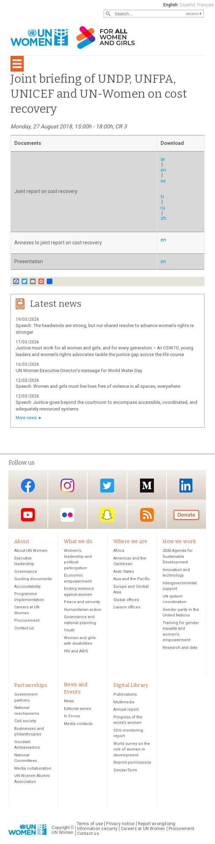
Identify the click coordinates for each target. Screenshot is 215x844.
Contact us (24, 628)
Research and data (180, 648)
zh (163, 218)
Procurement (26, 621)
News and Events (75, 688)
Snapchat (107, 515)
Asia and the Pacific (131, 579)
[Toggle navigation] (17, 64)
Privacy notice (120, 824)
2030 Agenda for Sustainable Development (178, 557)
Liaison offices (126, 607)
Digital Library (130, 686)
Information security (97, 829)
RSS (147, 515)
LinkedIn (186, 485)
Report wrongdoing (157, 824)
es (163, 181)
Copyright (60, 828)
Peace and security (82, 602)
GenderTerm (125, 771)
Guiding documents (33, 579)
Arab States (123, 572)
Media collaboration (32, 769)
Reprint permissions (132, 763)
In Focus (72, 717)
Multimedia (123, 703)
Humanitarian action (82, 610)
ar (163, 159)
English (170, 4)
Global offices (126, 600)
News (69, 701)
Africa (118, 551)
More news (26, 417)
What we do (78, 542)
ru (163, 207)
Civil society (25, 721)
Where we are (130, 542)
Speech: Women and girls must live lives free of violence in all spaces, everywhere (98, 386)
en (163, 170)
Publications (125, 695)
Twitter (107, 485)
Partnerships (30, 686)
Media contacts (78, 724)
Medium (147, 485)
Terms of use (90, 824)
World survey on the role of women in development (131, 750)
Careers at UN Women (143, 829)
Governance (25, 572)
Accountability (27, 587)
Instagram (67, 485)
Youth (69, 630)
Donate (186, 515)
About (21, 542)
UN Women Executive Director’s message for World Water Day (79, 370)
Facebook (28, 485)
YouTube (28, 515)
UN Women (62, 833)
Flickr (67, 515)
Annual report (126, 710)
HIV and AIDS (76, 651)
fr (162, 197)
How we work (179, 542)
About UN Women (30, 551)
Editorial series (77, 709)
